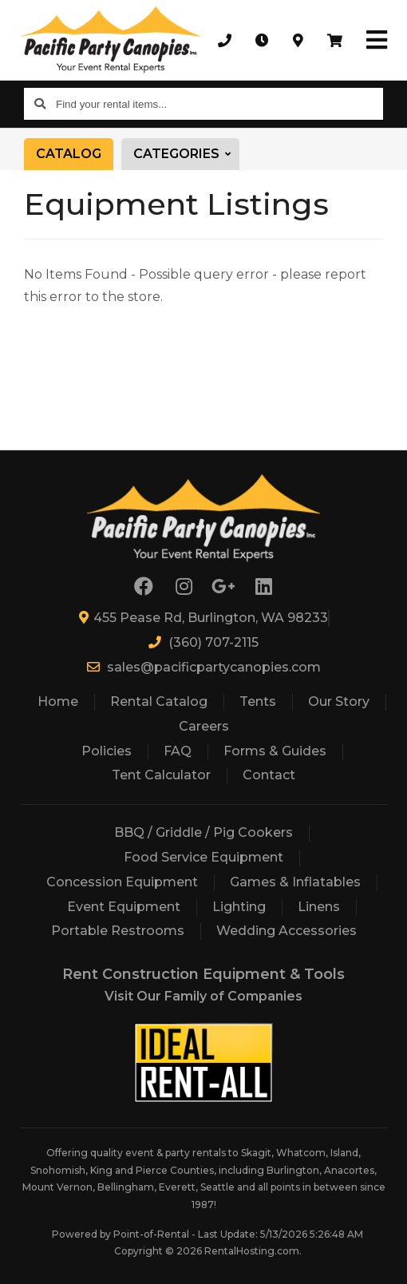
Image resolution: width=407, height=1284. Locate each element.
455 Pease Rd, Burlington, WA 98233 (203, 617)
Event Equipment (123, 906)
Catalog (68, 153)
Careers (204, 726)
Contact (269, 775)
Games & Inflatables (295, 882)
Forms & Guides (274, 751)
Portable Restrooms (117, 930)
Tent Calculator (161, 775)
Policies (106, 751)
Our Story (338, 701)
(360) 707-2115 (203, 642)
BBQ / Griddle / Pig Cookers (203, 832)
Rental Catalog (158, 701)
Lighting (239, 906)
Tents (257, 701)
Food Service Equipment (203, 857)
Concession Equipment (122, 882)
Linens (319, 906)
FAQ (178, 751)
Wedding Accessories (286, 930)
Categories (186, 154)
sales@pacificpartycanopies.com (204, 667)
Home (58, 701)
